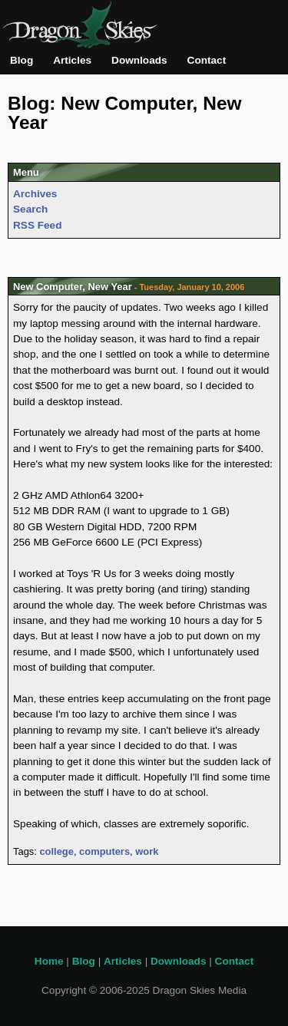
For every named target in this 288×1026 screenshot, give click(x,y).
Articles (72, 60)
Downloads (139, 60)
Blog (21, 60)
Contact (207, 60)
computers (104, 851)
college (56, 851)
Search (30, 209)
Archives (35, 194)
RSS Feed (37, 225)
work (146, 851)
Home (49, 961)
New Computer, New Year (72, 286)
